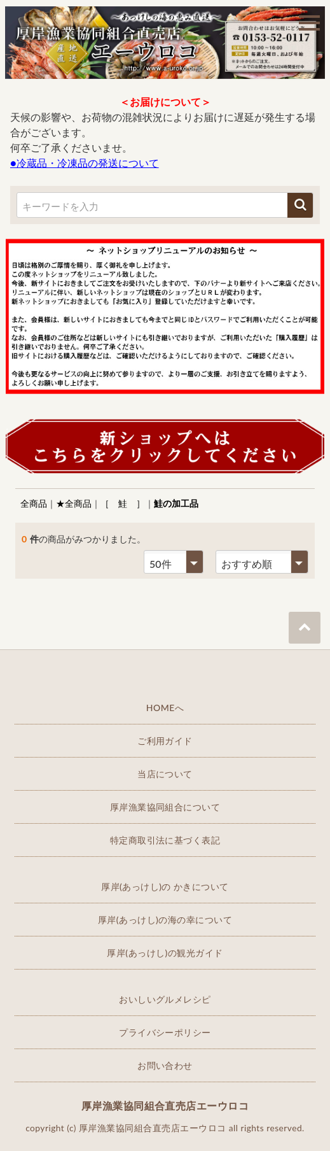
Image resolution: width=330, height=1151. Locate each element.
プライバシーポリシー (165, 1032)
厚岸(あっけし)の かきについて (165, 886)
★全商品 (74, 503)
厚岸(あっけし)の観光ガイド (165, 952)
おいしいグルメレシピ (165, 999)
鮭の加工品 (176, 503)
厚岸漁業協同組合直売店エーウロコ (165, 1105)
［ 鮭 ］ (122, 503)
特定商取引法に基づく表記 (165, 840)
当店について (165, 773)
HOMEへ (165, 707)
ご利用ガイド (165, 740)
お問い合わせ (165, 1065)
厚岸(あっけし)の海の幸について (165, 919)
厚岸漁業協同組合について (165, 806)
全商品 (33, 503)
